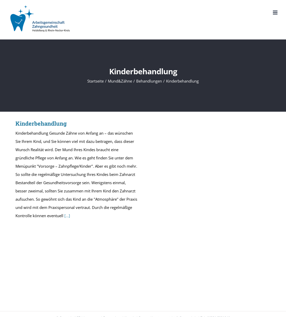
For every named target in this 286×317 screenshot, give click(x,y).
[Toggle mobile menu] (275, 12)
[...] (67, 215)
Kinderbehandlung (41, 123)
